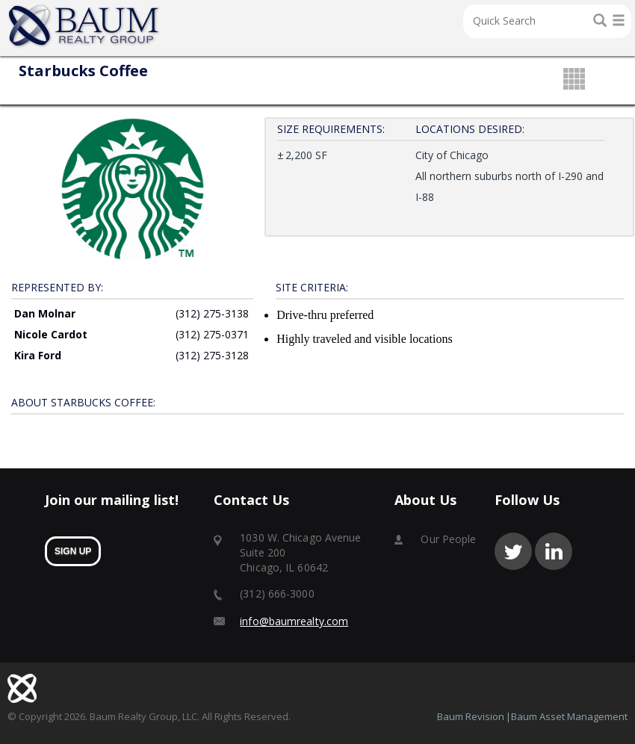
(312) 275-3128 (212, 354)
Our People (448, 538)
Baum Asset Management (569, 715)
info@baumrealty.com (294, 620)
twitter (513, 550)
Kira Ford (37, 354)
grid (574, 80)
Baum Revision (470, 715)
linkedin (553, 550)
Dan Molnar (44, 313)
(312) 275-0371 (212, 333)
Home (84, 26)
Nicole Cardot (50, 333)
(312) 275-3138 (212, 313)
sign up (73, 550)
